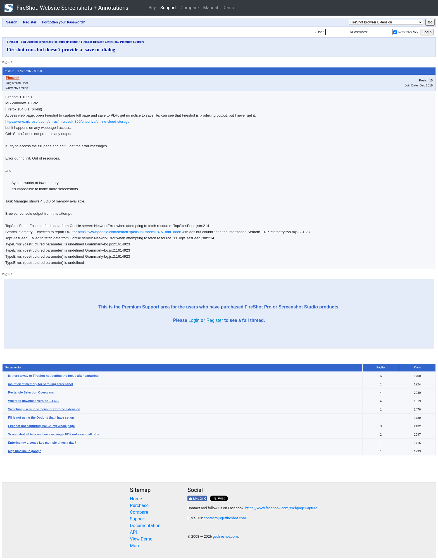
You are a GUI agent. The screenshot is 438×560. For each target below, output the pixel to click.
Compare (189, 7)
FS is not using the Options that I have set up (41, 417)
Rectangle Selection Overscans (31, 392)
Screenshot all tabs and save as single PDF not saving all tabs (53, 434)
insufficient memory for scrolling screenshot (40, 384)
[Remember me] (395, 32)
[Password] (380, 32)
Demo (228, 7)
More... (137, 545)
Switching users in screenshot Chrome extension (44, 409)
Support (168, 7)
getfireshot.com (225, 536)
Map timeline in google (24, 451)
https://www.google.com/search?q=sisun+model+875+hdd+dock (129, 232)
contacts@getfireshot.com (225, 518)
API (133, 532)
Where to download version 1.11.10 (33, 400)
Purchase (139, 505)
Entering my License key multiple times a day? (42, 442)
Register (214, 320)
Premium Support (132, 41)
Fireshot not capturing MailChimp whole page (41, 426)
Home (136, 498)
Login (194, 320)
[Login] (337, 32)
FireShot (66, 8)
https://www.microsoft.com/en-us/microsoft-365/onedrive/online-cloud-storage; (67, 121)
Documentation (145, 525)
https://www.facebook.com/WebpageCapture (281, 508)
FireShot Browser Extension (99, 41)
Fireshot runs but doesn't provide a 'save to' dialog (61, 49)
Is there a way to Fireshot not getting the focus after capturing (53, 375)
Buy (152, 7)
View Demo (141, 539)
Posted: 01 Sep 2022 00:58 (23, 71)
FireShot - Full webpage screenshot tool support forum (42, 41)
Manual (210, 7)
